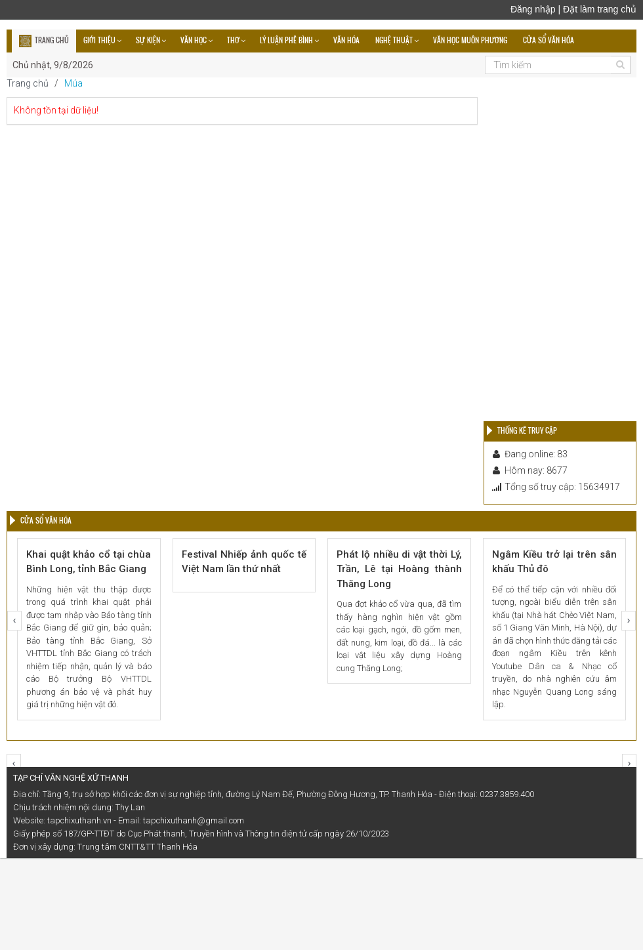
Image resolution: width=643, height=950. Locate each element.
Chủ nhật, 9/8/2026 (52, 65)
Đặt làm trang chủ (599, 9)
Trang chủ (28, 83)
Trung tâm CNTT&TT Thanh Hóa (137, 847)
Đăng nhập (533, 9)
